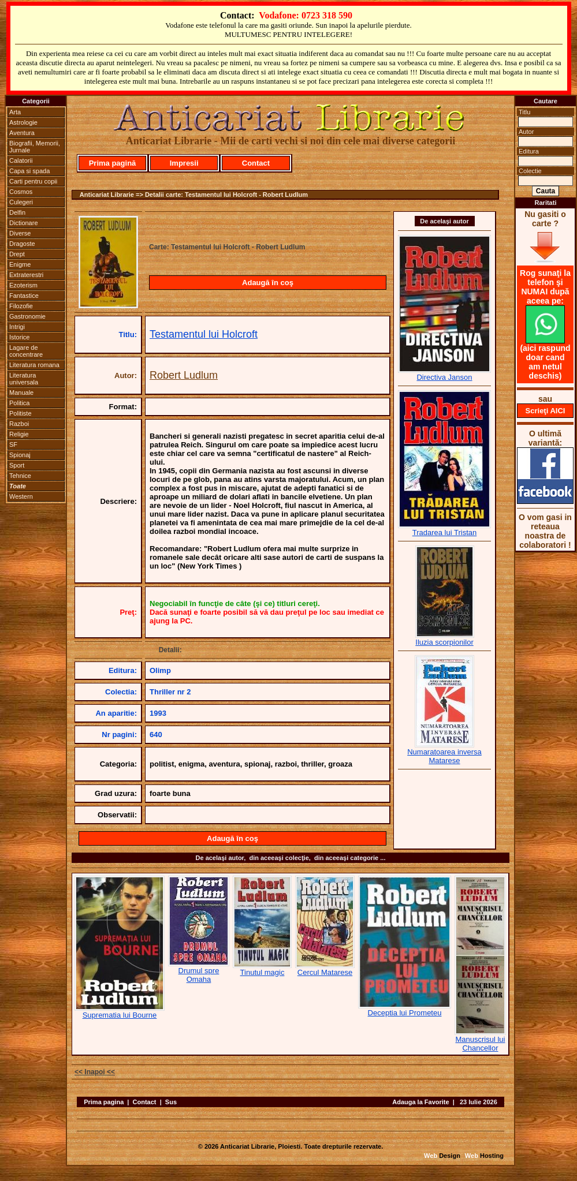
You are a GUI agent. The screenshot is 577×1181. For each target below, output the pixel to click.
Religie (19, 434)
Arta (15, 112)
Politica (19, 402)
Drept (17, 254)
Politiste (20, 413)
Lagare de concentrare (26, 351)
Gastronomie (27, 316)
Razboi (19, 423)
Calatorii (20, 160)
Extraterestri (26, 274)
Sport (16, 465)
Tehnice (20, 475)
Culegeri (21, 202)
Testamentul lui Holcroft (204, 334)
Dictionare (23, 222)
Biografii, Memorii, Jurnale (34, 147)
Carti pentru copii (33, 181)
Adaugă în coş (267, 282)
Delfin (17, 212)
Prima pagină (112, 163)
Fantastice (24, 295)
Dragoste (22, 243)
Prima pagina (104, 1101)
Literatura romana (34, 364)
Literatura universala (23, 379)
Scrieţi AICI (545, 410)
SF (13, 444)
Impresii (184, 163)
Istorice (19, 337)
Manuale (21, 392)
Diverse (20, 233)
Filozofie (21, 305)
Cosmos (20, 191)
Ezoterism (23, 285)
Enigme (20, 264)
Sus (171, 1101)
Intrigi (17, 326)
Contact (256, 163)
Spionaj (20, 454)
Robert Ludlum (184, 375)
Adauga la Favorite (420, 1101)
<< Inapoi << (95, 1072)
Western (21, 496)
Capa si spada (29, 170)
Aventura (22, 132)
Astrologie (23, 122)
